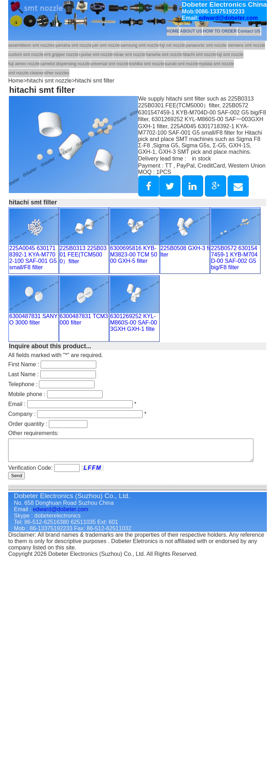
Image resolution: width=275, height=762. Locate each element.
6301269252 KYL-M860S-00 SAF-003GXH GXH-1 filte (133, 322)
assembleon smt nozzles (31, 45)
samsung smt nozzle (139, 45)
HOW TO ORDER (220, 31)
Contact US (248, 31)
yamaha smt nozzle (73, 45)
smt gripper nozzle (61, 54)
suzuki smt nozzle (181, 63)
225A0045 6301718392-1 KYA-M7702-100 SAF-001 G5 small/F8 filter (33, 257)
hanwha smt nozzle (163, 54)
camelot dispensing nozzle (65, 63)
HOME (173, 31)
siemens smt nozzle (246, 45)
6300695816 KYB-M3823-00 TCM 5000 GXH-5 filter (133, 254)
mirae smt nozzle (129, 54)
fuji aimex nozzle (24, 63)
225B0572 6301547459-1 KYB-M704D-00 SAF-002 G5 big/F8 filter (234, 257)
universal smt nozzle (109, 63)
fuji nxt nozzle (172, 45)
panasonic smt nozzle (206, 45)
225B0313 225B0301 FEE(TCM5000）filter (83, 254)
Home (15, 81)
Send (16, 479)
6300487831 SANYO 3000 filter (33, 319)
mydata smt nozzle (216, 63)
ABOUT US (191, 31)
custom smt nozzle (25, 54)
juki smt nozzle (106, 45)
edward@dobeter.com (228, 18)
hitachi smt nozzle (199, 54)
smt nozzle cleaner (26, 72)
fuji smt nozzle (230, 54)
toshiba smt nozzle (146, 63)
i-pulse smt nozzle (96, 54)
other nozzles (56, 72)
